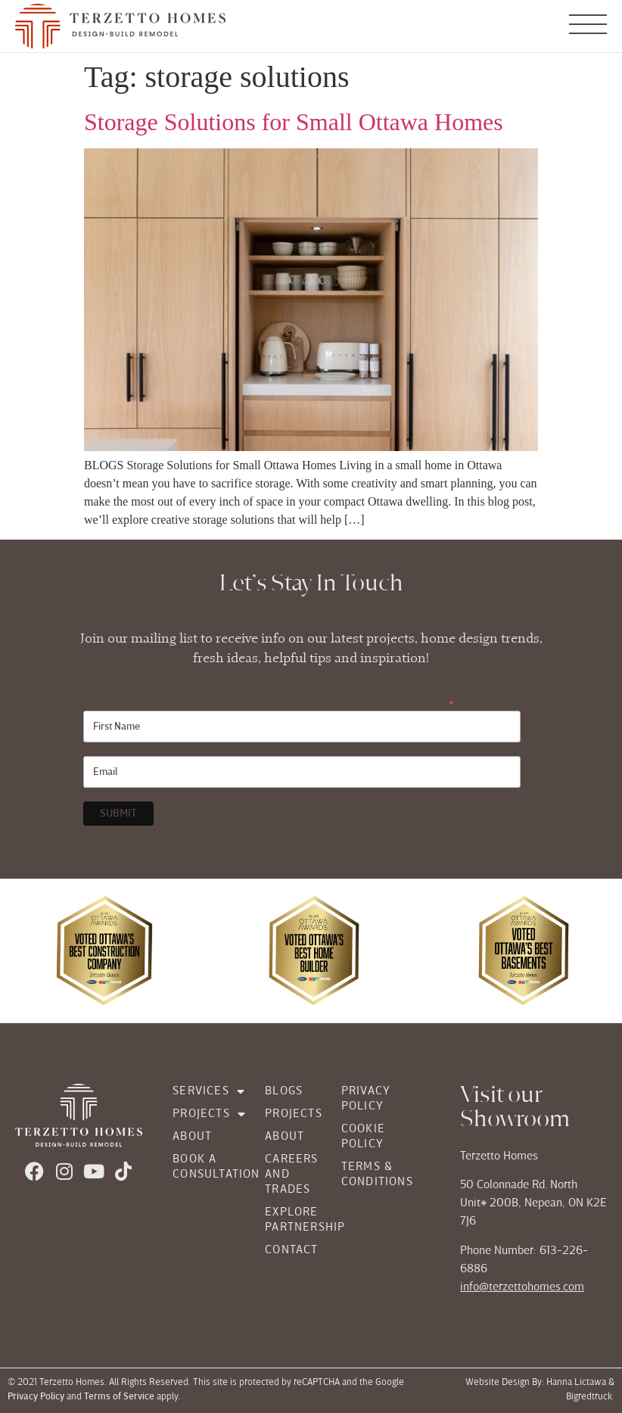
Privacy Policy (365, 1099)
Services (204, 1091)
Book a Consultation (204, 1167)
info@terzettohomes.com (522, 1287)
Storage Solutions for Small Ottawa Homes (293, 121)
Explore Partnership (288, 1220)
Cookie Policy (363, 1136)
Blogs (284, 1091)
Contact (288, 1250)
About (192, 1137)
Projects (204, 1114)
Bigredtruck (590, 1397)
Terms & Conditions (377, 1174)
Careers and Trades (288, 1174)
